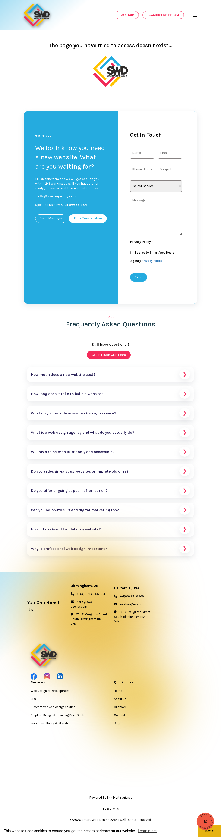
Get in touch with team (109, 356)
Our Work (120, 708)
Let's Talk (127, 15)
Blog (117, 724)
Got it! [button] (210, 831)
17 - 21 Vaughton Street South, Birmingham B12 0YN (89, 620)
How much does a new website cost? (110, 376)
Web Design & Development (50, 692)
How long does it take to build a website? (110, 395)
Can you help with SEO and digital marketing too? (110, 511)
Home (118, 692)
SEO (33, 700)
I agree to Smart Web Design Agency (153, 255)
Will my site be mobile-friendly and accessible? (110, 453)
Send (138, 277)
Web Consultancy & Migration (51, 724)
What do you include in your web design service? (110, 414)
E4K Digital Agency (119, 799)
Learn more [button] (147, 831)
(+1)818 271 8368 (132, 597)
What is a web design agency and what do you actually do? (110, 434)
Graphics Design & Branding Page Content (59, 716)
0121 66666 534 (74, 204)
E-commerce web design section (53, 708)
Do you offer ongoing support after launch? (110, 492)
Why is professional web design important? (110, 550)
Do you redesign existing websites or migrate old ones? (110, 472)
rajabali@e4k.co (131, 605)
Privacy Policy (141, 242)
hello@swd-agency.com (56, 196)
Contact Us (121, 716)
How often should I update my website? (110, 530)
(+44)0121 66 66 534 (163, 15)
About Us (120, 700)
